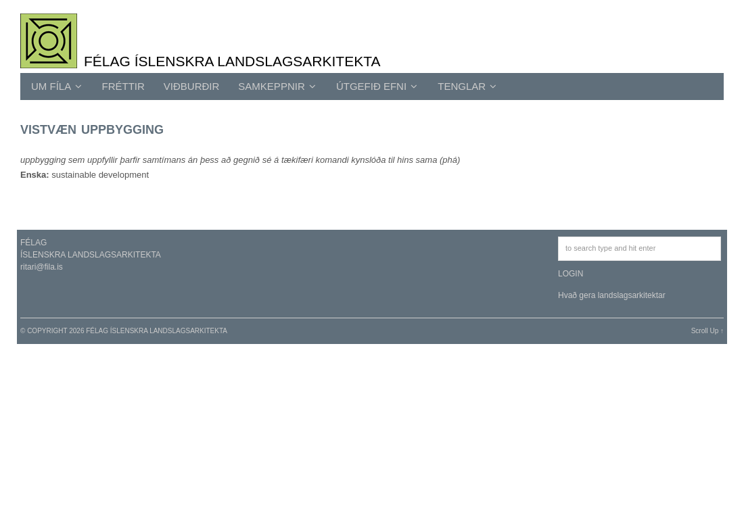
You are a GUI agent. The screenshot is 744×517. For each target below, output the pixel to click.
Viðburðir (192, 86)
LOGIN (570, 273)
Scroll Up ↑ (707, 331)
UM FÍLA (56, 86)
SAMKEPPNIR (277, 86)
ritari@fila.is (41, 267)
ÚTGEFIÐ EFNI (376, 86)
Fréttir (123, 86)
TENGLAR (467, 86)
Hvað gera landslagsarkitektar (612, 295)
